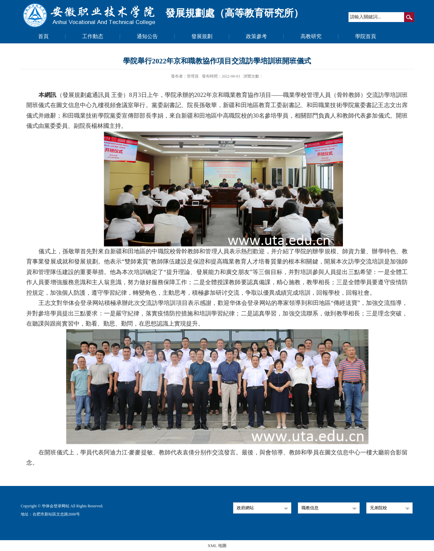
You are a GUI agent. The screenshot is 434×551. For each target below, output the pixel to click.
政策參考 (256, 36)
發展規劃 (201, 36)
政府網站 (245, 507)
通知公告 (147, 36)
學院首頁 (365, 36)
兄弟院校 (378, 507)
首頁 (43, 36)
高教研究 (311, 36)
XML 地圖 (217, 545)
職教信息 (310, 507)
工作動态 (92, 36)
